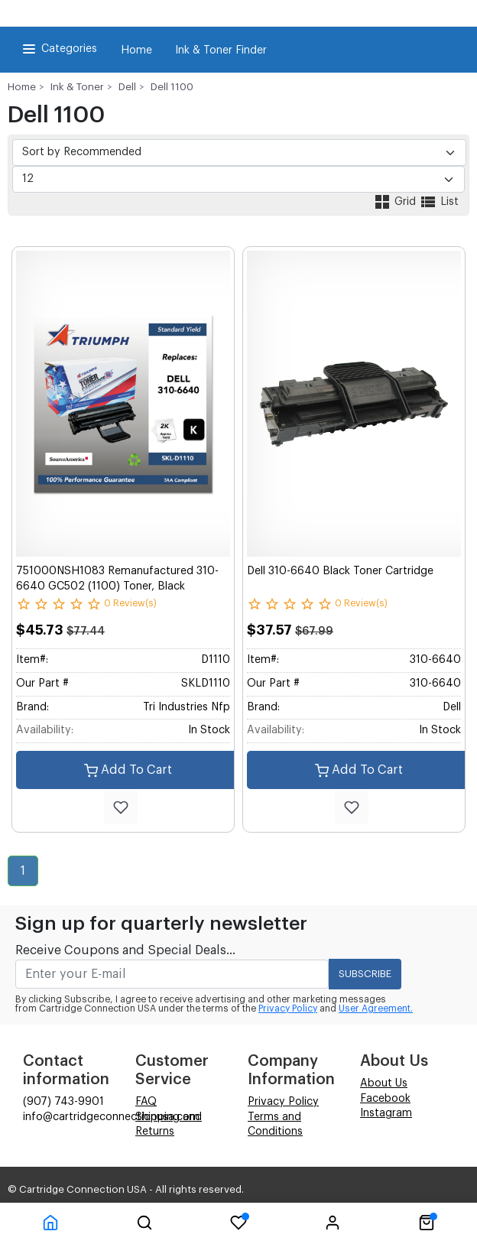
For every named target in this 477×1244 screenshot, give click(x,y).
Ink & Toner (77, 87)
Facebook (385, 1098)
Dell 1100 (172, 87)
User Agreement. (376, 1008)
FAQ (146, 1101)
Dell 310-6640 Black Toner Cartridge (340, 571)
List (439, 202)
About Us (383, 1083)
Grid (396, 202)
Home (136, 50)
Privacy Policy (287, 1008)
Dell (127, 87)
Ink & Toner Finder (221, 50)
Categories (58, 49)
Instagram (386, 1113)
